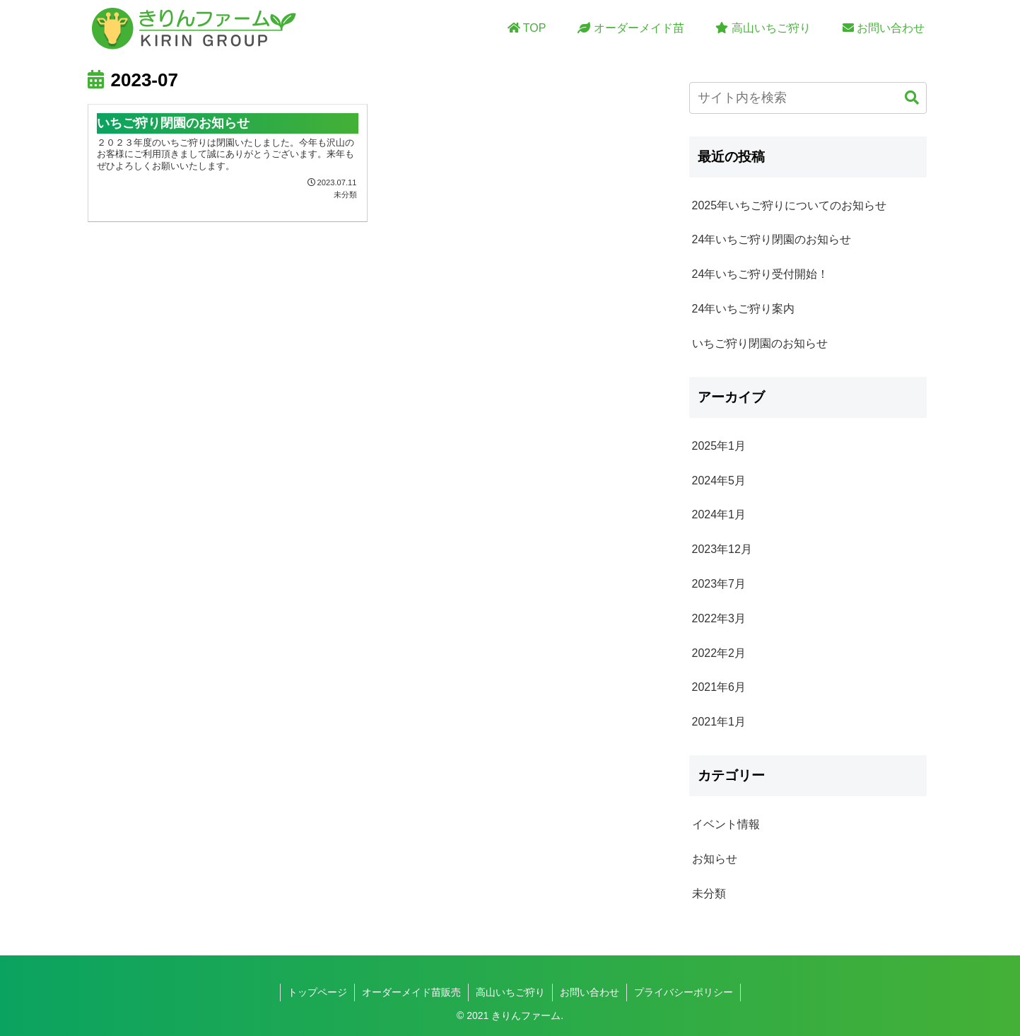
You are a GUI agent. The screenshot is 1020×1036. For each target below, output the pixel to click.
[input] (808, 98)
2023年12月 (722, 549)
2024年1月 (719, 514)
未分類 (709, 893)
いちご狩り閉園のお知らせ (760, 343)
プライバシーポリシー (683, 992)
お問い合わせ (589, 992)
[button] (912, 98)
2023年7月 (719, 584)
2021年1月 (719, 722)
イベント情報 (726, 824)
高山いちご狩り (510, 992)
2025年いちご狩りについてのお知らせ (789, 205)
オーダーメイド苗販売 (411, 992)
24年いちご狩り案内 (743, 309)
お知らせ (714, 859)
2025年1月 (719, 446)
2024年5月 (719, 481)
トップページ (317, 992)
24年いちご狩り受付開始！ (760, 274)
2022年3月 (719, 618)
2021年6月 (719, 687)
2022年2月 (719, 653)
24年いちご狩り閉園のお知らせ (772, 239)
